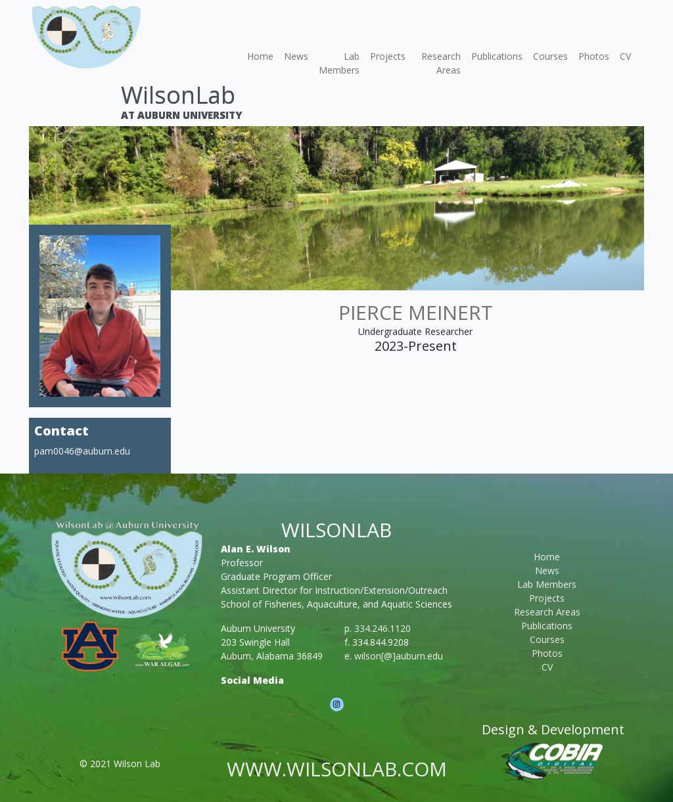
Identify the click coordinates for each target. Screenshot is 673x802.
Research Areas (441, 63)
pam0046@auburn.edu (82, 451)
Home (260, 56)
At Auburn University (181, 115)
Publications (496, 56)
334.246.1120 (382, 628)
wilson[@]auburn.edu (398, 656)
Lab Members (339, 63)
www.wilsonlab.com (337, 768)
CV (625, 56)
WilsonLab (178, 95)
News (296, 56)
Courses (550, 56)
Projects (388, 56)
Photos (593, 56)
